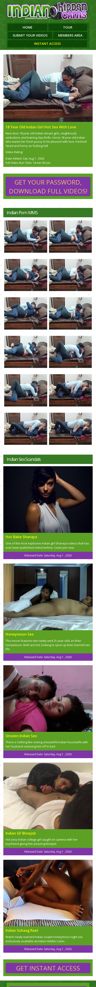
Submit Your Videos (30, 35)
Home (27, 27)
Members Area (70, 35)
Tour (67, 27)
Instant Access (47, 43)
